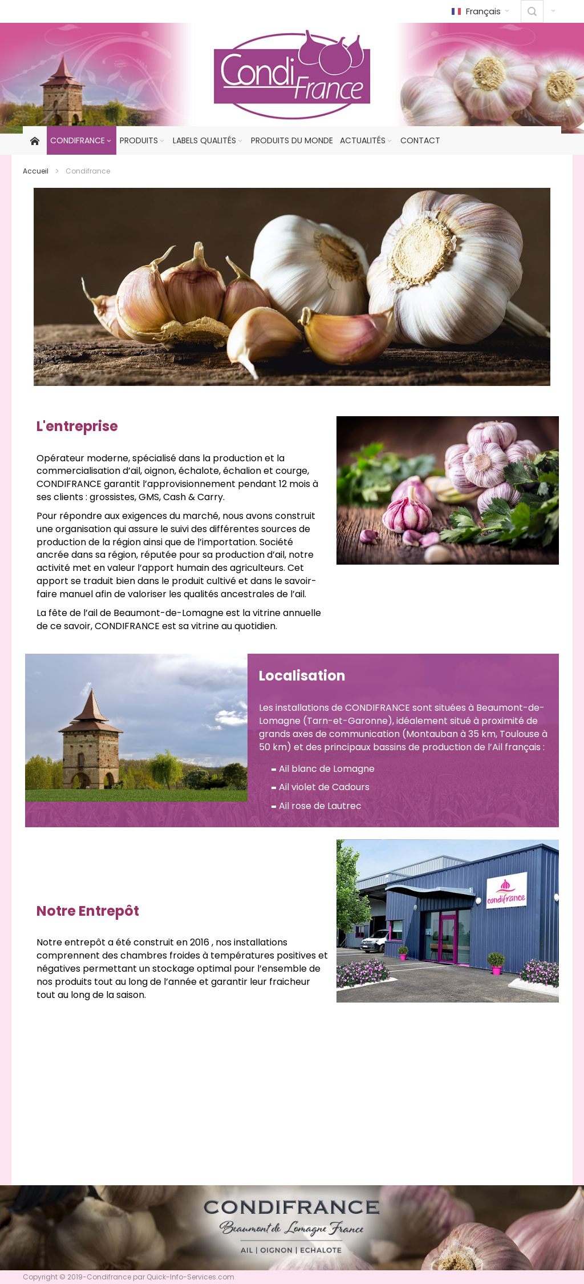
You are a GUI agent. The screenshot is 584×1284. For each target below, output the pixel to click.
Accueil (35, 171)
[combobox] (532, 11)
